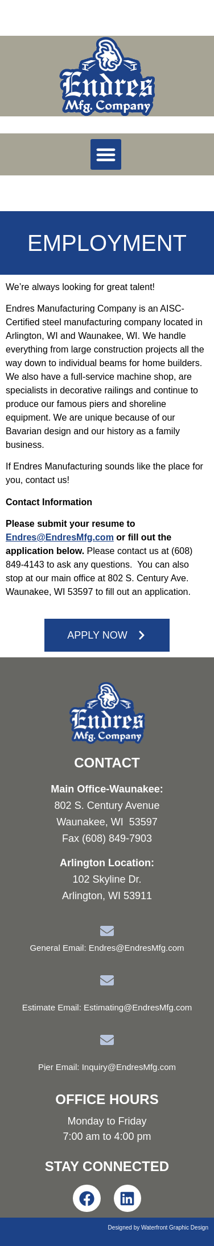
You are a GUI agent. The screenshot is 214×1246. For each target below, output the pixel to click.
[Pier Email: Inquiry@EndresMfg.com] (107, 1040)
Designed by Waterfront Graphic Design (158, 1227)
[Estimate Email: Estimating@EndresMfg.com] (107, 980)
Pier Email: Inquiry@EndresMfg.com (107, 1067)
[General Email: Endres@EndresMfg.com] (107, 931)
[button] (105, 154)
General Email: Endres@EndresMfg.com (107, 948)
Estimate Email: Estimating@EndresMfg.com (107, 1007)
